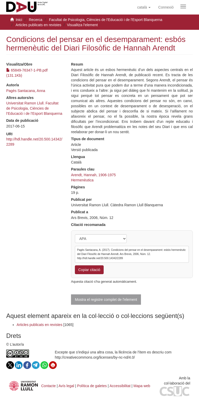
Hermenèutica (82, 180)
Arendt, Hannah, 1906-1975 (93, 175)
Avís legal (66, 386)
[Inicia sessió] (165, 7)
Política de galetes (92, 386)
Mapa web (141, 386)
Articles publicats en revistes (38, 25)
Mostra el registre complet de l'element (106, 299)
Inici (19, 20)
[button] (143, 7)
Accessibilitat (120, 386)
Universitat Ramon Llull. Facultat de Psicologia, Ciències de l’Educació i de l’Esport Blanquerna (34, 108)
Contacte (48, 386)
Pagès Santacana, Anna (25, 91)
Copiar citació (89, 270)
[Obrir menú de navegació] (183, 6)
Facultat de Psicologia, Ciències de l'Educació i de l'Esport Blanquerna (105, 20)
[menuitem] (165, 7)
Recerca (35, 20)
